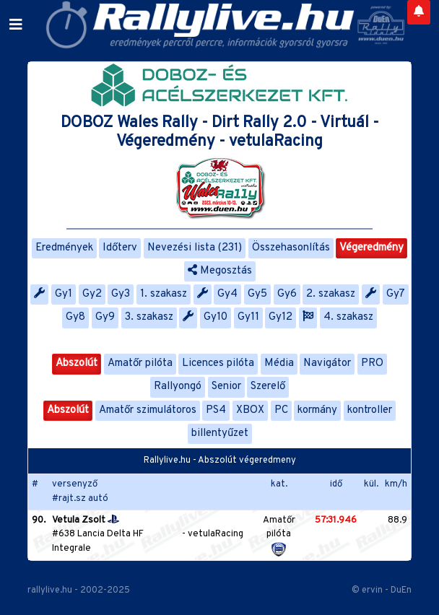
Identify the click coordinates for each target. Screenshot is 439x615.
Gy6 (287, 294)
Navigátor (327, 363)
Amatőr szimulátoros (147, 410)
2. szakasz (330, 294)
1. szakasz (163, 294)
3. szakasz (149, 317)
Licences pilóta (218, 363)
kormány (317, 410)
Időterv (120, 248)
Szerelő (268, 386)
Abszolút (76, 363)
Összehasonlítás (291, 248)
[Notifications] (418, 12)
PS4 (216, 410)
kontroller (369, 410)
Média (279, 363)
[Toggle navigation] (16, 25)
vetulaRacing (215, 534)
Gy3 (120, 294)
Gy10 (215, 317)
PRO (372, 363)
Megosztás (220, 271)
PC (281, 410)
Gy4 (227, 294)
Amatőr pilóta (140, 363)
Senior (226, 386)
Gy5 (257, 294)
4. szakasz (348, 317)
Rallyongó (177, 386)
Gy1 (63, 294)
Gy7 (395, 294)
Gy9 (105, 317)
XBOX (250, 410)
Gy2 (92, 294)
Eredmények (64, 248)
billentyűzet (219, 433)
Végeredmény (371, 248)
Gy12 (280, 317)
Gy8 (75, 317)
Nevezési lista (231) (194, 248)
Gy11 (248, 317)
